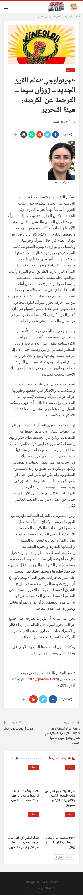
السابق (70, 857)
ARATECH (50, 888)
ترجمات (70, 70)
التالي (59, 857)
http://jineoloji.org (43, 679)
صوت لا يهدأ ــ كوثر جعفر (18, 729)
